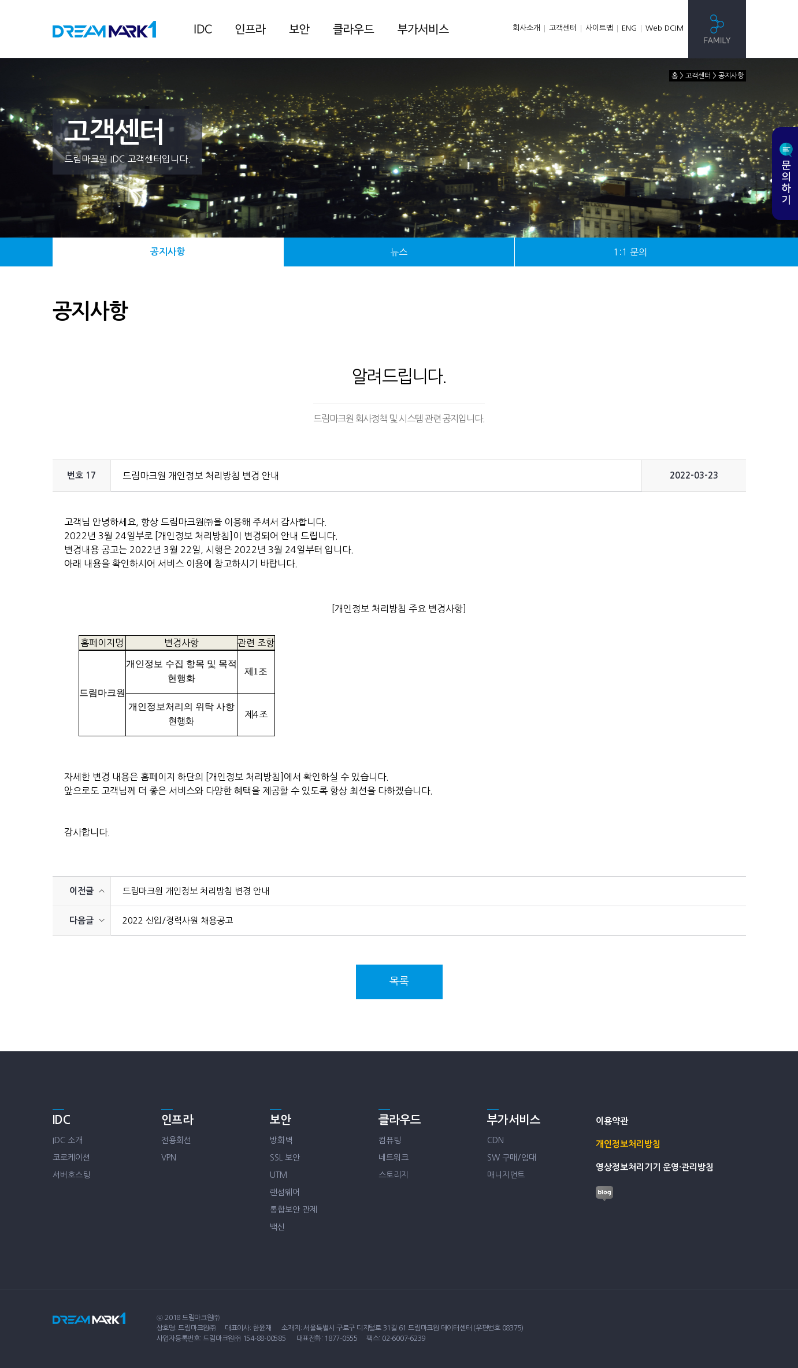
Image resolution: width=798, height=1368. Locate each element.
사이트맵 (599, 28)
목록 (399, 981)
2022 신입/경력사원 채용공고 (178, 920)
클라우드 (399, 1120)
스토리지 (393, 1175)
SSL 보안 (285, 1158)
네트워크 (393, 1158)
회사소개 (526, 28)
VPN (168, 1158)
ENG (629, 28)
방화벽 (281, 1140)
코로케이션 (71, 1158)
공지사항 (167, 251)
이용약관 (612, 1121)
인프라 (177, 1120)
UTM (278, 1175)
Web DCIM (664, 28)
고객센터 (563, 28)
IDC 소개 (68, 1140)
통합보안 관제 (293, 1210)
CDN (495, 1140)
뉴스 (398, 252)
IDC (61, 1120)
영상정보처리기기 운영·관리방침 (655, 1167)
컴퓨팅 (389, 1140)
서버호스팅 (71, 1175)
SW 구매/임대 (511, 1158)
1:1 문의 (630, 252)
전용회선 (176, 1140)
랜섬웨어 (285, 1192)
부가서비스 (514, 1120)
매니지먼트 (506, 1175)
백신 (277, 1227)
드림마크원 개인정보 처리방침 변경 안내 (196, 891)
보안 (280, 1120)
